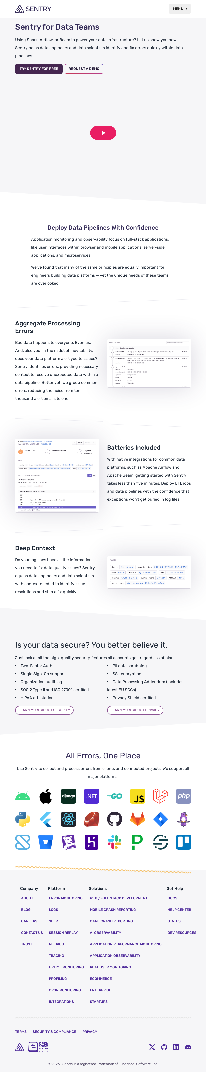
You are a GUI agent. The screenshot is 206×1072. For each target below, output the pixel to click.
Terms (21, 1032)
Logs (53, 910)
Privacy (89, 1032)
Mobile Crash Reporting (113, 910)
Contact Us (32, 933)
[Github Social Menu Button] (164, 1047)
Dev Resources (182, 933)
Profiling (58, 979)
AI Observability (105, 933)
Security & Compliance (54, 1032)
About (27, 898)
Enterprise (100, 990)
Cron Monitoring (65, 990)
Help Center (179, 910)
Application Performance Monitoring (126, 944)
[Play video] (103, 133)
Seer (53, 921)
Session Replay (63, 933)
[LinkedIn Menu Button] (176, 1047)
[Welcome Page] (33, 9)
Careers (29, 921)
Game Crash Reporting (111, 921)
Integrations (61, 1002)
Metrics (56, 944)
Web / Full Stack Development (118, 898)
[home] (19, 1047)
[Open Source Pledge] (38, 1047)
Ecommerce (101, 979)
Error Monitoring (66, 898)
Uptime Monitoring (66, 967)
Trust (26, 944)
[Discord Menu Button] (188, 1047)
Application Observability (115, 956)
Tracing (56, 956)
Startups (99, 1002)
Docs (172, 898)
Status (174, 921)
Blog (26, 910)
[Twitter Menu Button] (152, 1047)
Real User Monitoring (110, 967)
